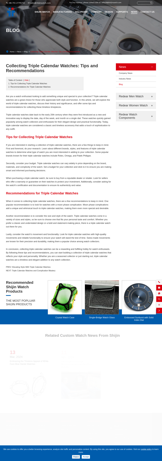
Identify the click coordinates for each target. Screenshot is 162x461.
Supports (122, 12)
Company (96, 12)
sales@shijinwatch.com (40, 3)
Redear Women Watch (133, 105)
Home (12, 52)
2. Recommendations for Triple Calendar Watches (29, 87)
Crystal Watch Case (64, 317)
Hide (26, 80)
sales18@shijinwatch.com (111, 3)
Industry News (125, 79)
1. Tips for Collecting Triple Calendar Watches (27, 84)
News (134, 12)
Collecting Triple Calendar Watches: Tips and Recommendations (55, 52)
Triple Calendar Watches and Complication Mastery (33, 271)
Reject (76, 457)
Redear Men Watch (131, 96)
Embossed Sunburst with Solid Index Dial (139, 318)
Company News (125, 73)
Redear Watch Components (128, 116)
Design (109, 12)
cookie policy (146, 449)
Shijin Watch (42, 12)
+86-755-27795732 (16, 3)
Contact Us (147, 12)
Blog (26, 52)
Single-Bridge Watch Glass (102, 317)
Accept (86, 457)
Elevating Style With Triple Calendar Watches (31, 267)
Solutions (81, 12)
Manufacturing (62, 12)
